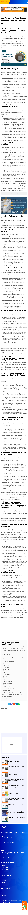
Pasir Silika (4, 895)
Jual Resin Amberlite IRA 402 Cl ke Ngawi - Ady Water (16, 773)
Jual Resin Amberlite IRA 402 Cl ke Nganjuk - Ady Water (16, 780)
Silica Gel (3, 865)
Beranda (2, 15)
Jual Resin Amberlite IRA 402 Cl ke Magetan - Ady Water (16, 792)
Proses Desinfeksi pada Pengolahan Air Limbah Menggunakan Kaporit (16, 811)
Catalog (4, 699)
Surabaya (4, 882)
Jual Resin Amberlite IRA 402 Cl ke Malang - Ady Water (16, 799)
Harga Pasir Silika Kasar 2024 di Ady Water (16, 818)
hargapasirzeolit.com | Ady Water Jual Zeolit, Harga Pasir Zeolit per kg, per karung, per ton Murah (14, 903)
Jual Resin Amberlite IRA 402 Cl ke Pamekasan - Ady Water (16, 761)
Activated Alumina (6, 869)
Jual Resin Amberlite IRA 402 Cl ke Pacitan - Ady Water (16, 767)
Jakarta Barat (4, 880)
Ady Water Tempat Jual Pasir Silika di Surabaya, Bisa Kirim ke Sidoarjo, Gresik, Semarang (16, 805)
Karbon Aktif (4, 893)
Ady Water (4, 26)
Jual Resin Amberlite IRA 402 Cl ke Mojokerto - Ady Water (16, 786)
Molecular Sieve (5, 867)
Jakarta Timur (5, 878)
